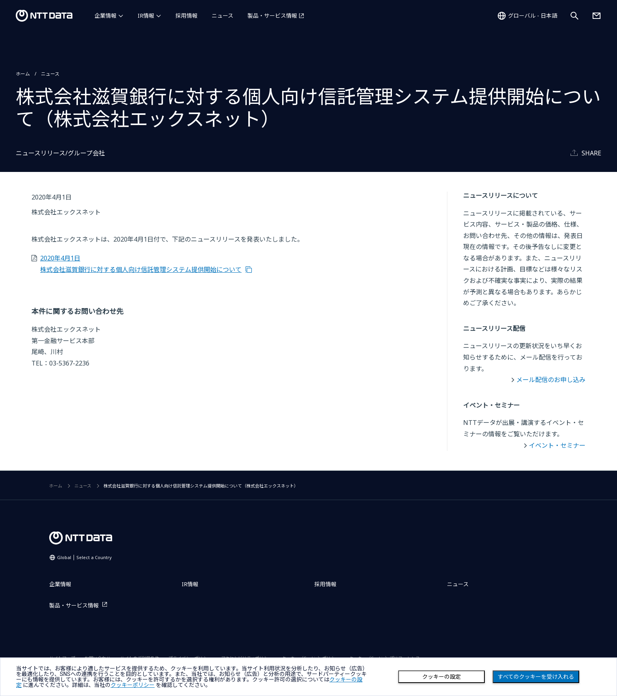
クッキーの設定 (441, 677)
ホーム (23, 73)
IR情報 (146, 15)
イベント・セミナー (557, 445)
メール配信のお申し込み (551, 379)
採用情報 (186, 15)
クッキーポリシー (133, 685)
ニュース (222, 15)
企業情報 (105, 15)
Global (84, 557)
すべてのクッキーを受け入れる (536, 677)
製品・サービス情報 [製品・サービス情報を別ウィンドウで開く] (272, 15)
